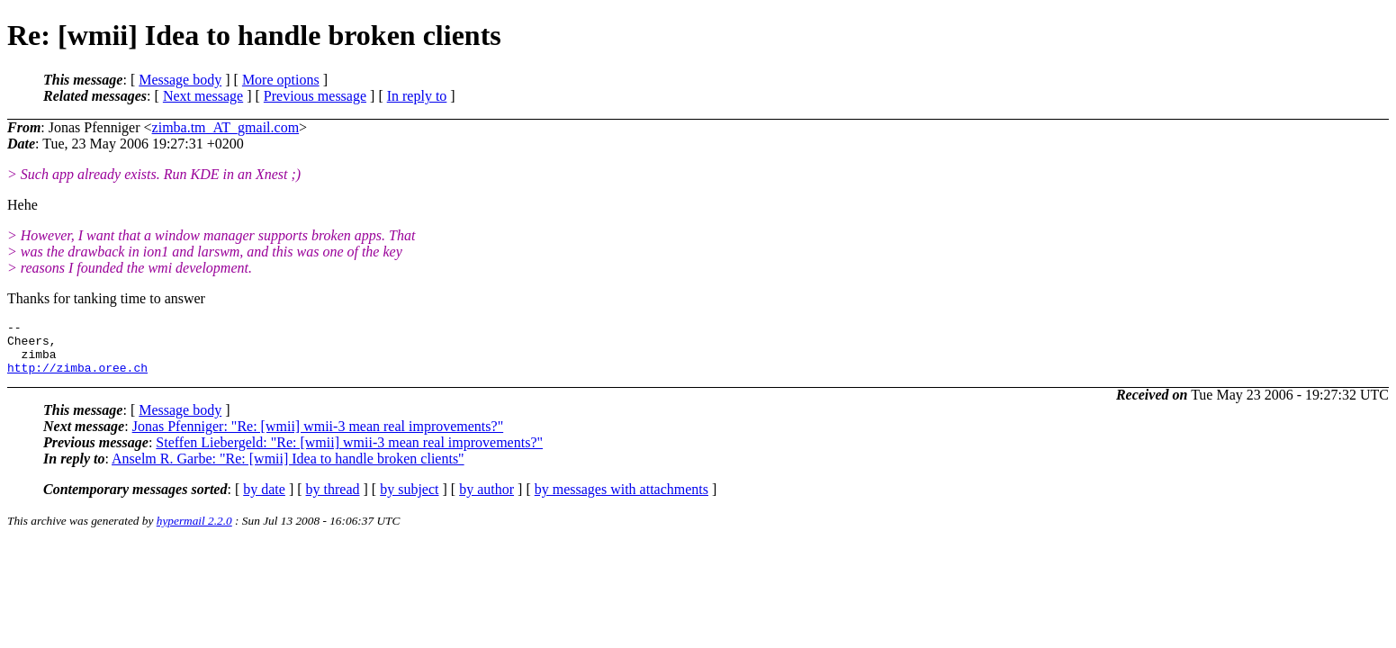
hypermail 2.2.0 (194, 531)
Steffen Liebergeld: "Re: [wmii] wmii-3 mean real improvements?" (349, 453)
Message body (180, 79)
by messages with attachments (621, 500)
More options (281, 79)
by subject (409, 500)
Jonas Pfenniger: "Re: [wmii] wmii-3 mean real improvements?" (318, 437)
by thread (333, 500)
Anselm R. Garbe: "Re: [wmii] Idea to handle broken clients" (288, 469)
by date (264, 500)
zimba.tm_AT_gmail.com (226, 127)
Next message (203, 96)
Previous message (315, 96)
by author (486, 500)
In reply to (417, 96)
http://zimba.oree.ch (77, 378)
